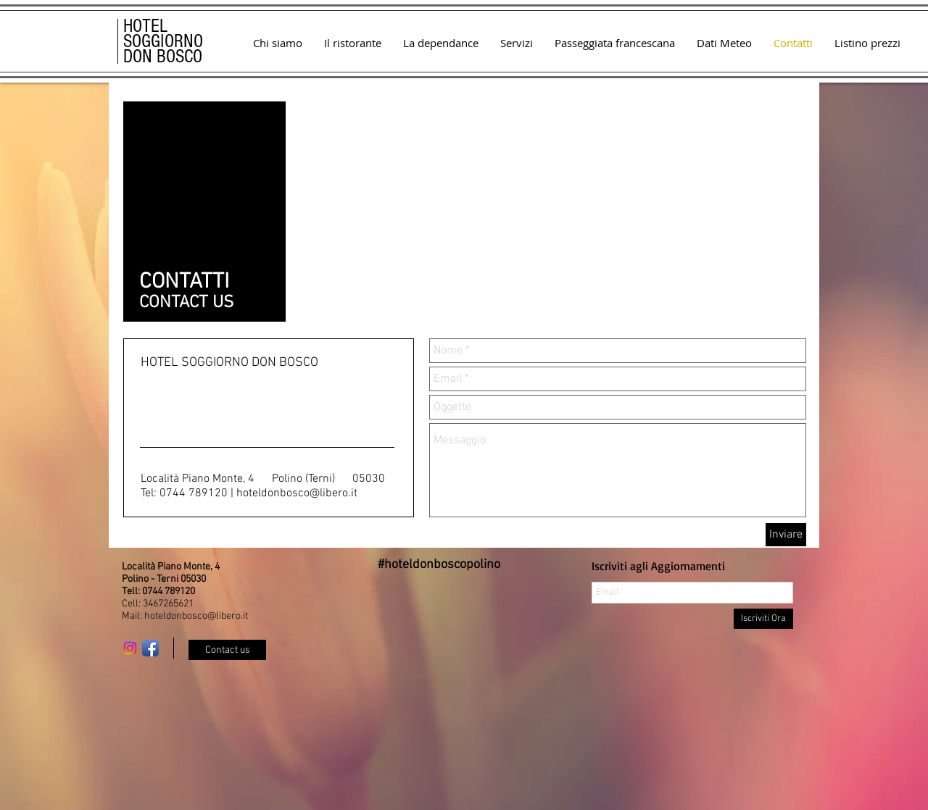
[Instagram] (130, 648)
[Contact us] (227, 650)
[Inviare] (786, 534)
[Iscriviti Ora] (763, 619)
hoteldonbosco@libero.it (296, 493)
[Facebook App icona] (150, 648)
